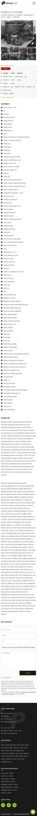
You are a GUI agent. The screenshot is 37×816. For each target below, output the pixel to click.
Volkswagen (4, 762)
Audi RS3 (6, 793)
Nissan (21, 756)
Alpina (14, 745)
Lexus (17, 753)
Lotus (21, 753)
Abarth (2, 745)
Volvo (9, 762)
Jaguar (18, 751)
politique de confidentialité (28, 692)
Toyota (22, 759)
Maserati (26, 753)
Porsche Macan (8, 779)
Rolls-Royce (9, 759)
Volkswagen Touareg (9, 784)
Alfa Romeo (9, 745)
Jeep (22, 751)
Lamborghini (4, 753)
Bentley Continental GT (10, 787)
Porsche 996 (7, 773)
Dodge (3, 751)
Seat (15, 759)
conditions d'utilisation (8, 694)
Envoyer (28, 673)
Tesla (18, 759)
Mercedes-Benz (11, 756)
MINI (17, 756)
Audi (2, 748)
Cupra (25, 748)
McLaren (3, 756)
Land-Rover (12, 753)
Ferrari (7, 751)
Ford (14, 751)
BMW (11, 748)
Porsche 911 (7, 776)
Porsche (26, 756)
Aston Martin (25, 745)
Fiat (11, 751)
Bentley (6, 748)
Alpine (19, 745)
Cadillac (15, 748)
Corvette (21, 748)
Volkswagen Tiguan (9, 790)
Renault (3, 759)
